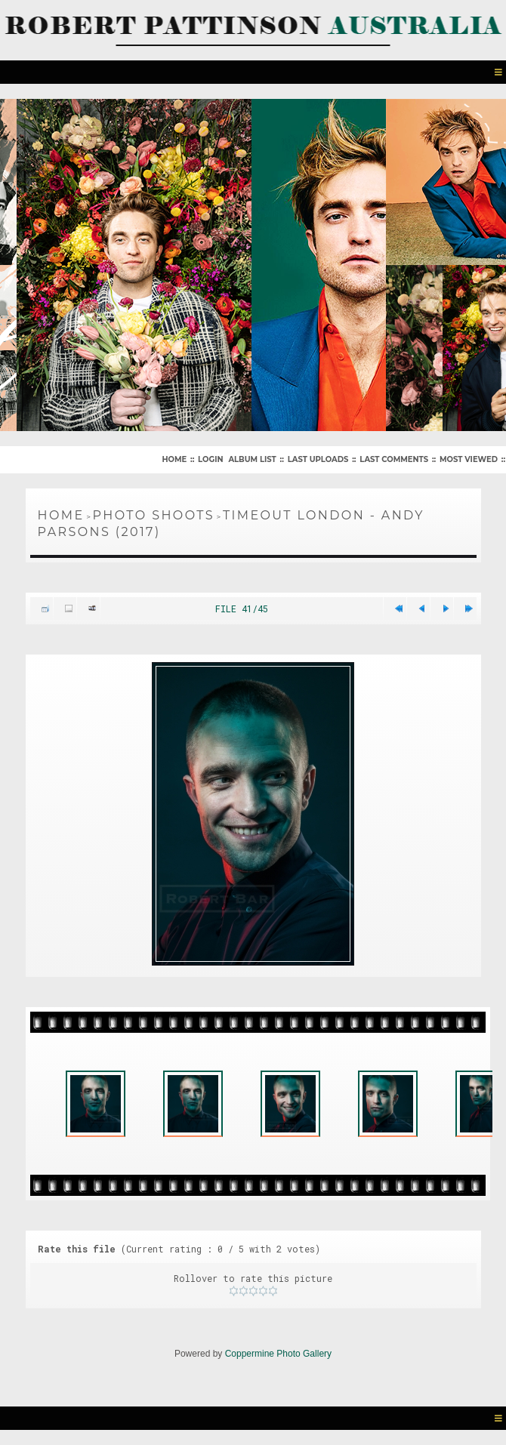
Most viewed (469, 459)
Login (210, 459)
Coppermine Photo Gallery (278, 1353)
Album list (252, 459)
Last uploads (318, 459)
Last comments (393, 459)
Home (174, 459)
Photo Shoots (153, 515)
